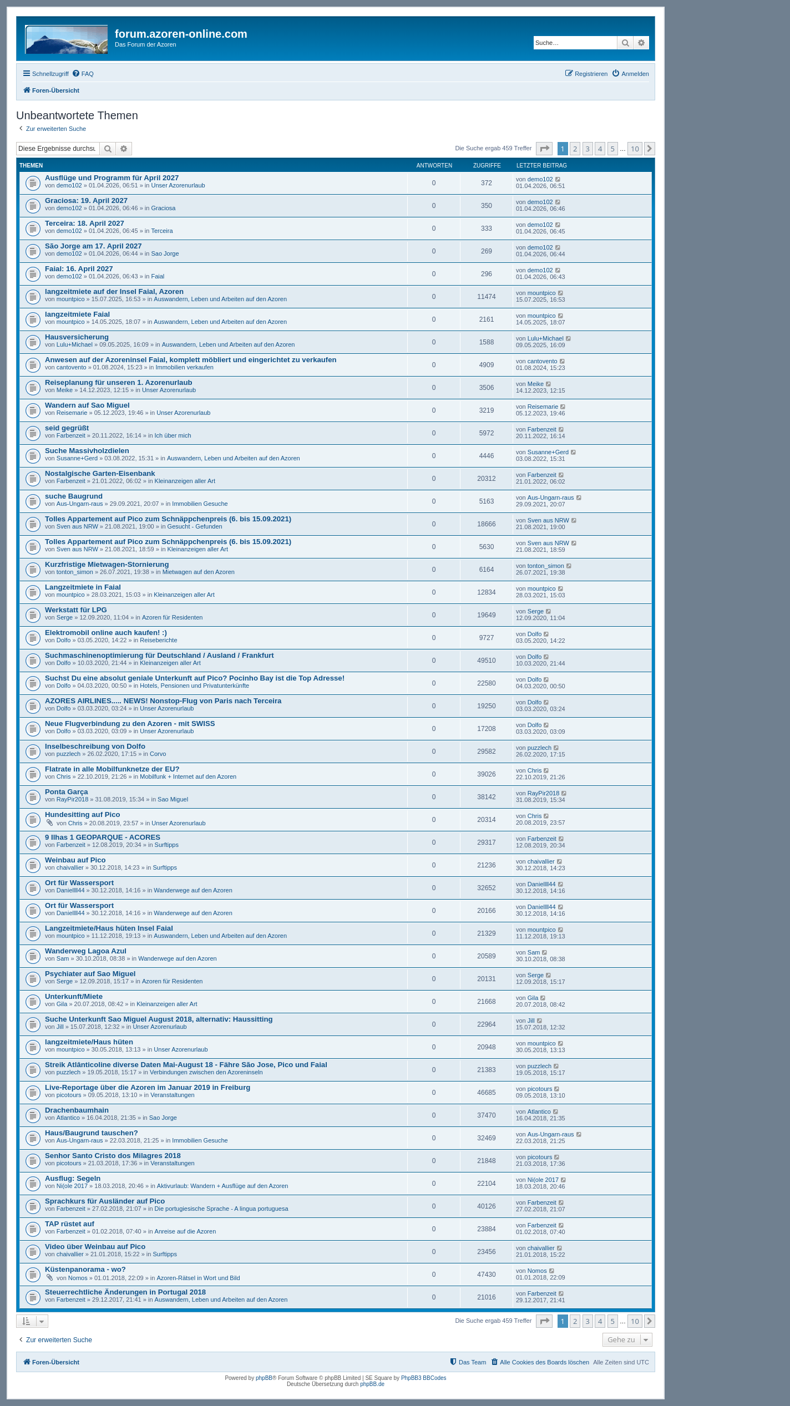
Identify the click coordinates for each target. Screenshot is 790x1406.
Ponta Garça (66, 792)
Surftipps (167, 844)
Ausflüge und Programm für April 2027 (112, 178)
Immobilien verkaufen (184, 367)
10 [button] (635, 149)
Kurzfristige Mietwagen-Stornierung (107, 564)
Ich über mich (173, 435)
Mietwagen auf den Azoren (199, 572)
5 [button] (613, 149)
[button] (544, 148)
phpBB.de (372, 1384)
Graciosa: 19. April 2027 (86, 200)
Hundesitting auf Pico (82, 814)
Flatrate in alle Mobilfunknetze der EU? (112, 769)
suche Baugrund (74, 496)
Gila (62, 1004)
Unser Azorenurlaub (178, 185)
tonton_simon (75, 572)
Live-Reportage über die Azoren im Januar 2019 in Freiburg (147, 1087)
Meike (65, 390)
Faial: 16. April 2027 (79, 269)
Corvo (158, 753)
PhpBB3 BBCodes (424, 1378)
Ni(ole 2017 (72, 1185)
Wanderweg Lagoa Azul (85, 951)
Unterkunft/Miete (74, 996)
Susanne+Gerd (77, 458)
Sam (63, 958)
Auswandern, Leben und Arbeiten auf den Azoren (220, 299)
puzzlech (68, 753)
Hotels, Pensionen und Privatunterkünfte (194, 685)
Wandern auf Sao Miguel (87, 405)
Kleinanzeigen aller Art (185, 481)
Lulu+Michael (75, 344)
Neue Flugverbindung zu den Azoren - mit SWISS (130, 723)
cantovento (72, 367)
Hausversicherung (77, 337)
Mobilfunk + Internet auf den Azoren (188, 776)
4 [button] (600, 149)
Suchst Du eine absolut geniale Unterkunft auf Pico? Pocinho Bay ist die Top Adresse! (195, 678)
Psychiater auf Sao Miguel (90, 974)
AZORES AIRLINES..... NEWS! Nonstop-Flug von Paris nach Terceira (163, 701)
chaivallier (70, 867)
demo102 (69, 185)
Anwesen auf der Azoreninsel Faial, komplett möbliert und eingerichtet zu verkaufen (191, 360)
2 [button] (575, 149)
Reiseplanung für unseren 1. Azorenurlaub (119, 382)
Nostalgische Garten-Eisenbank (100, 473)
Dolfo (64, 640)
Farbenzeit (71, 435)
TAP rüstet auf (69, 1224)
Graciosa (163, 208)
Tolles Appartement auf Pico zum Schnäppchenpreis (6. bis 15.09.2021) (168, 519)
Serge (65, 617)
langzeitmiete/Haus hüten (89, 1042)
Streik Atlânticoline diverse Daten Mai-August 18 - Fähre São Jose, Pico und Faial (186, 1064)
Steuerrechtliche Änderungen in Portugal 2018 (125, 1292)
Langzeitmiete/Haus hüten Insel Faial (109, 928)
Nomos (78, 1278)
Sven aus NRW (77, 526)
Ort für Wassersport (79, 883)
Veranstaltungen (172, 1095)
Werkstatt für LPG (76, 610)
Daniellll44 (71, 890)
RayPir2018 (72, 799)
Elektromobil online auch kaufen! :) (106, 632)
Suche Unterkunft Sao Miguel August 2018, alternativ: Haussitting (159, 1019)
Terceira (162, 230)
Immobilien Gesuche (199, 503)
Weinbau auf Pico (75, 860)
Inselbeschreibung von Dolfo (95, 746)
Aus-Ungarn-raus (80, 503)
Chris (64, 776)
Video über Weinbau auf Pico (95, 1246)
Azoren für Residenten (172, 617)
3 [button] (588, 149)
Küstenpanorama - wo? (85, 1269)
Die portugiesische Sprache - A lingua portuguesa (221, 1208)
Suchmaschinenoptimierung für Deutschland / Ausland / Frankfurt (159, 655)
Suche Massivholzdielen (87, 450)
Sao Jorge (165, 253)
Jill (60, 1026)
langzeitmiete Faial (77, 314)
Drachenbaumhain (77, 1110)
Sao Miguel (173, 799)
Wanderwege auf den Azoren (193, 890)
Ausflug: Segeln (72, 1178)
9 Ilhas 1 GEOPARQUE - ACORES (102, 837)
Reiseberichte (158, 640)
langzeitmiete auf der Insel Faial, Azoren (114, 291)
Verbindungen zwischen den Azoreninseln (206, 1072)
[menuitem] (83, 73)
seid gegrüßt (67, 428)
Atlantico (68, 1117)
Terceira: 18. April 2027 (84, 223)
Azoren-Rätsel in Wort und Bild (198, 1278)
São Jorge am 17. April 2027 (93, 246)
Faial (157, 276)
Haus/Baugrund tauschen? (91, 1133)
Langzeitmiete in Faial (83, 587)
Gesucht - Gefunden (195, 526)
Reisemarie (72, 412)
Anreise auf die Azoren (185, 1231)
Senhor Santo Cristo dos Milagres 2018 (113, 1155)
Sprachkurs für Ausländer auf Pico (105, 1201)
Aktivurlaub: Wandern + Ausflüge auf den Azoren (222, 1185)
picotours (69, 1095)
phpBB (264, 1378)
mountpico (71, 299)
